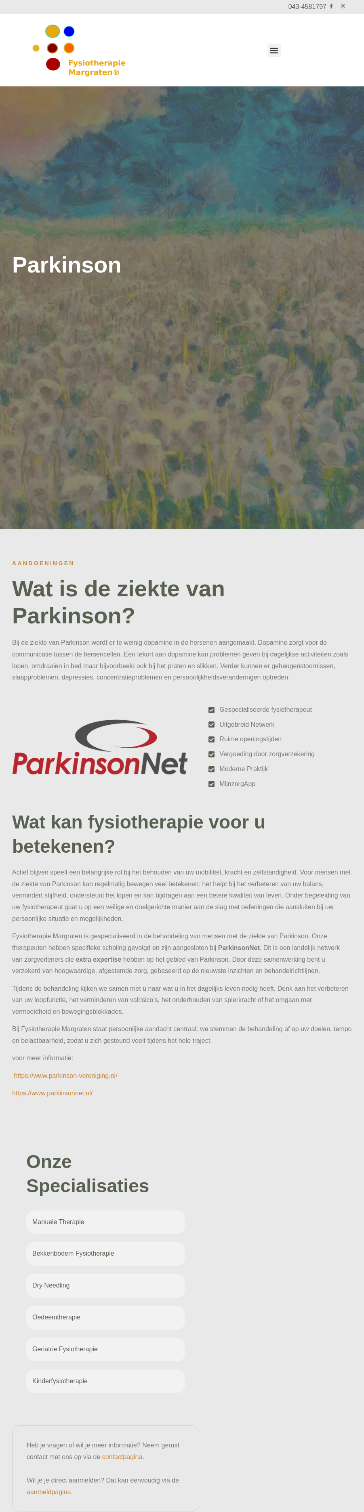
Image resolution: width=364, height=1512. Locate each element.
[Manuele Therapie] (173, 1222)
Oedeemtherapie (56, 1317)
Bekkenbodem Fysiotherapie (73, 1253)
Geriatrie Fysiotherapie (65, 1349)
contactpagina (122, 1456)
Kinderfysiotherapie (60, 1381)
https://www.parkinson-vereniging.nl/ (65, 1075)
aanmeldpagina (49, 1492)
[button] (274, 50)
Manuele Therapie (58, 1221)
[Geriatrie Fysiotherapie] (173, 1349)
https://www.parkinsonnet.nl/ (52, 1093)
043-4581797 (307, 6)
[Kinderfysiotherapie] (173, 1381)
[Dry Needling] (173, 1286)
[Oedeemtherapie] (173, 1317)
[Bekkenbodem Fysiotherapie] (173, 1254)
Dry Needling (50, 1285)
